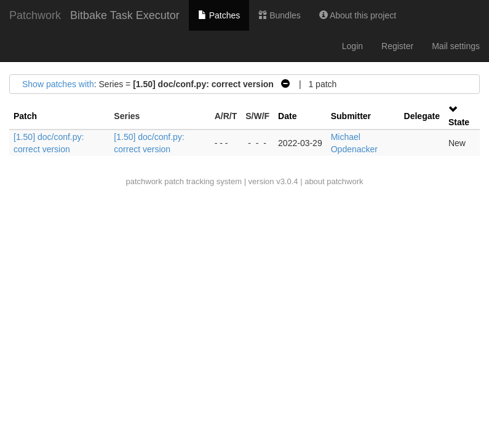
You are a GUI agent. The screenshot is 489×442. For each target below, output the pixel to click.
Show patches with (58, 84)
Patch (25, 116)
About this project (357, 15)
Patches (219, 15)
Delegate (422, 116)
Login (352, 46)
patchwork (143, 181)
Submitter (351, 116)
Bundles (279, 15)
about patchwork (333, 181)
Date (287, 116)
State (458, 122)
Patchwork (35, 15)
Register (397, 46)
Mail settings (456, 46)
